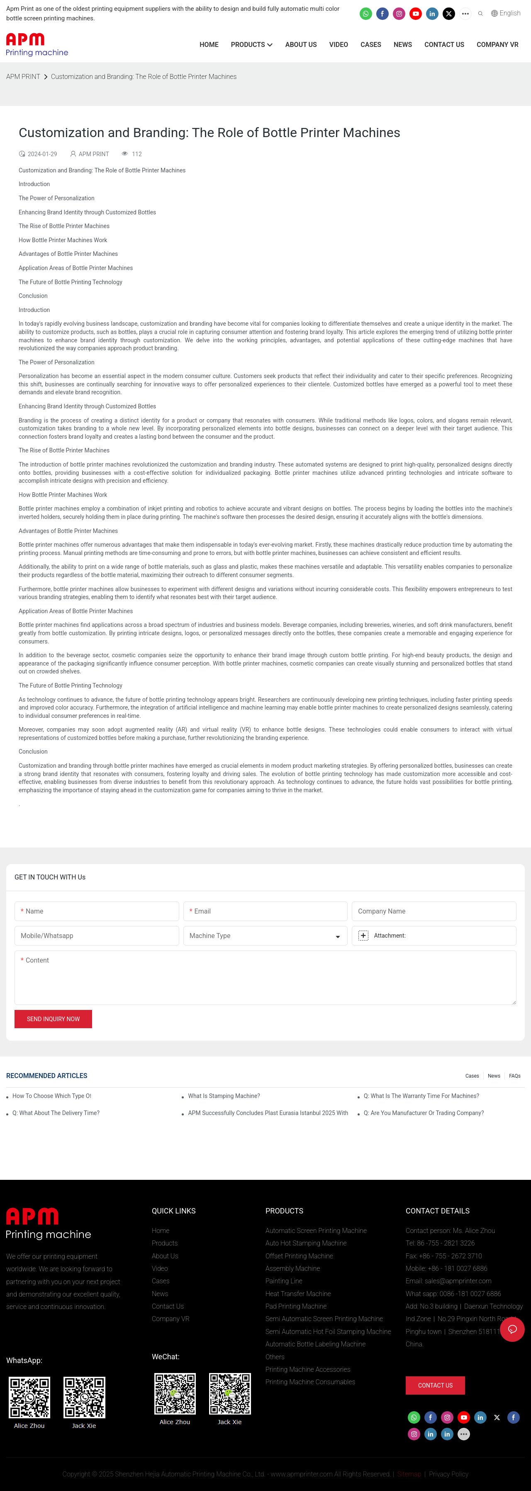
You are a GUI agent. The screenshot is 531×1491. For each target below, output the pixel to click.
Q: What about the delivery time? (56, 1113)
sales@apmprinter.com (458, 1281)
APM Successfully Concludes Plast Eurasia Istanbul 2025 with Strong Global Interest (268, 1113)
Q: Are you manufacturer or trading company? (424, 1113)
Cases (472, 1076)
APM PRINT (23, 77)
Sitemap (408, 1474)
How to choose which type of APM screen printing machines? (51, 1096)
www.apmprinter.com (302, 1474)
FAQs (515, 1076)
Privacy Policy (448, 1474)
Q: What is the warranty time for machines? (421, 1096)
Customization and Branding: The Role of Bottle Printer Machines (144, 77)
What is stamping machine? (224, 1096)
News (494, 1076)
